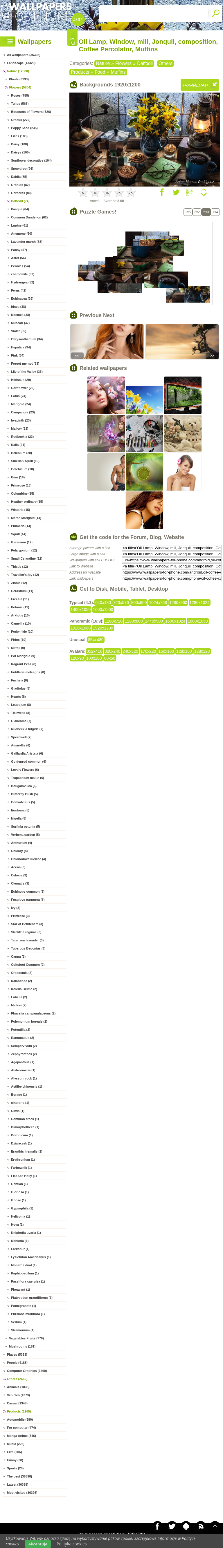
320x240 (112, 651)
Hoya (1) (17, 1224)
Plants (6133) (19, 79)
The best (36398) (19, 1476)
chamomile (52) (22, 274)
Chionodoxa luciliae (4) (28, 859)
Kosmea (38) (20, 315)
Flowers (123, 63)
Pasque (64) (20, 209)
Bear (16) (18, 477)
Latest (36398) (17, 1484)
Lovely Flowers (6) (25, 769)
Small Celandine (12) (26, 558)
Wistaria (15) (20, 509)
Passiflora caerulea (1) (28, 1281)
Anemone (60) (21, 233)
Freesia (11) (20, 599)
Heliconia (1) (20, 1216)
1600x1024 (175, 621)
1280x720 (114, 621)
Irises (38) (18, 306)
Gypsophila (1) (22, 1208)
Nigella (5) (18, 818)
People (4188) (17, 1362)
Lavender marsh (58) (26, 241)
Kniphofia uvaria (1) (26, 1232)
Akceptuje (37, 1544)
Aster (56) (18, 258)
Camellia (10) (21, 623)
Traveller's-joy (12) (25, 574)
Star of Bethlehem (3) (27, 924)
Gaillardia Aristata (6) (27, 753)
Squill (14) (18, 534)
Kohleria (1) (20, 1241)
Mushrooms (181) (22, 1346)
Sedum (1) (18, 1322)
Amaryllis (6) (20, 745)
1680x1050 (198, 621)
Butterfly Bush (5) (24, 794)
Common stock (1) (25, 1119)
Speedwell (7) (21, 737)
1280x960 (178, 602)
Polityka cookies (72, 1544)
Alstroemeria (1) (23, 1070)
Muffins (118, 72)
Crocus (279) (20, 120)
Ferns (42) (18, 290)
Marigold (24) (21, 404)
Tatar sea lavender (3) (27, 940)
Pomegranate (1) (23, 1306)
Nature (103, 63)
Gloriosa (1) (20, 1192)
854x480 (96, 639)
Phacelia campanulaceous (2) (33, 1013)
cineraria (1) (20, 1102)
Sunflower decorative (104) (31, 160)
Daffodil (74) (20, 201)
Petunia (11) (20, 607)
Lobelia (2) (19, 997)
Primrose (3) (20, 916)
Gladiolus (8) (20, 688)
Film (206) (14, 1452)
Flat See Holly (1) (24, 1176)
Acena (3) (18, 867)
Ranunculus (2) (22, 1037)
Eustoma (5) (20, 810)
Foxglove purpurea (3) (28, 899)
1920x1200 (103, 628)
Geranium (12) (22, 542)
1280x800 (134, 621)
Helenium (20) (21, 453)
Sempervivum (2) (24, 1046)
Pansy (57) (19, 250)
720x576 (121, 602)
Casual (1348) (17, 1403)
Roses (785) (20, 95)
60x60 (109, 658)
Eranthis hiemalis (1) (26, 1151)
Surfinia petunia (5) (25, 826)
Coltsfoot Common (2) (27, 964)
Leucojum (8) (21, 704)
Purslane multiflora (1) (28, 1314)
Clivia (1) (17, 1111)
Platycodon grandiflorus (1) (32, 1297)
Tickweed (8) (20, 713)
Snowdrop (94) (22, 168)
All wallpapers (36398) (23, 55)
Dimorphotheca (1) (25, 1127)
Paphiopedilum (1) (25, 1273)
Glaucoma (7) (21, 721)
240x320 (130, 651)
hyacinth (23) (21, 420)
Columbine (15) (22, 493)
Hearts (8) (18, 696)
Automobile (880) (20, 1419)
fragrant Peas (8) (23, 664)
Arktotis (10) (20, 615)
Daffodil (145, 63)
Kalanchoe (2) (21, 981)
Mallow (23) (19, 428)
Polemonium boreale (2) (29, 1021)
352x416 (94, 651)
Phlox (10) (18, 639)
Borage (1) (19, 1094)
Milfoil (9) (18, 648)
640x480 (103, 602)
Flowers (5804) (20, 87)
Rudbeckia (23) (22, 436)
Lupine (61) (19, 225)
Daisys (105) (20, 152)
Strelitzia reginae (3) (26, 932)
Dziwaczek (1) (21, 1143)
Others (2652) (17, 1379)
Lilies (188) (19, 136)
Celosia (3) (19, 875)
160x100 (166, 651)
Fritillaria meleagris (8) (28, 672)
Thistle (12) (19, 566)
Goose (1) (18, 1200)
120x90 (77, 658)
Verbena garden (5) (25, 834)
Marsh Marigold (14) (26, 518)
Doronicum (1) (22, 1135)
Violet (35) (18, 331)
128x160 (184, 651)
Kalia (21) (18, 444)
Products (80, 72)
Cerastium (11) (22, 591)
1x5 (188, 212)
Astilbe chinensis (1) (26, 1086)
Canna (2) (18, 956)
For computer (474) (21, 1427)
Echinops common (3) (27, 891)
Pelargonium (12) (24, 550)
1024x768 (158, 602)
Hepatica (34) (21, 347)
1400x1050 (81, 609)
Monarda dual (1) (24, 1265)
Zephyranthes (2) (24, 1054)
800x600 (139, 602)
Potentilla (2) (20, 1029)
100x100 (94, 658)
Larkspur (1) (20, 1249)
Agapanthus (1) (22, 1062)
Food (100, 72)
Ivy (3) (15, 907)
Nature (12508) (18, 71)
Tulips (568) (19, 103)
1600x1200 (103, 609)
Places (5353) (17, 1354)
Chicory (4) (19, 851)
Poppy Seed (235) (24, 128)
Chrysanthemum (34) (27, 339)
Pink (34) (17, 355)
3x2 (197, 212)
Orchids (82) (20, 185)
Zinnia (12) (19, 583)
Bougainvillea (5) (24, 786)
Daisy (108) (19, 144)
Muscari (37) (20, 323)
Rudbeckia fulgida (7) (27, 729)
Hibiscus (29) (21, 379)
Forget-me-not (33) (25, 363)
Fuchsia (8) (19, 680)
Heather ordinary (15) (27, 501)
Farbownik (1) (21, 1167)
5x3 (206, 212)
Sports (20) (15, 1468)
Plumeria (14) (21, 526)
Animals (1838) (18, 1387)
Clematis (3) (20, 883)
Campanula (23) (23, 412)
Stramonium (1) (23, 1330)
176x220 (148, 651)
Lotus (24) (18, 396)
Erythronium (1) (23, 1159)
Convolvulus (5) (23, 802)
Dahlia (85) (19, 176)
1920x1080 (81, 628)
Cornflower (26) (23, 388)
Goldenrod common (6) (28, 761)
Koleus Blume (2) (24, 989)
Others (165, 63)
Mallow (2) (18, 1005)
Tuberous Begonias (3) (28, 948)
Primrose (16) (21, 485)
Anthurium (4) (21, 842)
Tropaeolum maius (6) (27, 778)
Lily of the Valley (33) (27, 371)
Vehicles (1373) (18, 1395)
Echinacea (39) (22, 298)
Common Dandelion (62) (29, 217)
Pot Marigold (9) (23, 656)
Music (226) (15, 1444)
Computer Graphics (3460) (27, 1370)
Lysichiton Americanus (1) (31, 1257)
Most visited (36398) (22, 1492)
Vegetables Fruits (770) (26, 1338)
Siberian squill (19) (25, 461)
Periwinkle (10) (22, 631)
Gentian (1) (19, 1184)
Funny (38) (15, 1460)
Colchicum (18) (22, 469)
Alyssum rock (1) (24, 1078)
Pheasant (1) (20, 1289)
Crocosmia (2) (21, 972)
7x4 (215, 212)
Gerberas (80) (21, 193)
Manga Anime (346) (21, 1435)
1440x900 (154, 621)
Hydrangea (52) (22, 282)
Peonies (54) (20, 266)
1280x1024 (200, 602)
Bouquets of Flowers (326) (31, 111)
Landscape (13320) (21, 63)
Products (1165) (19, 1411)
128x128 (202, 651)
